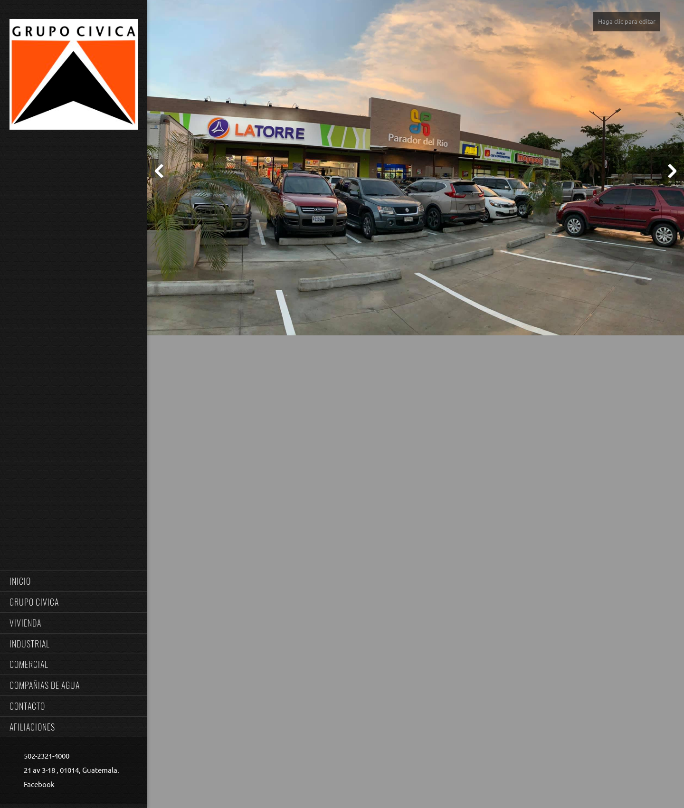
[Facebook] (37, 785)
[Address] (69, 770)
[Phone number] (44, 756)
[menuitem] (73, 580)
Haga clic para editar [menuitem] (627, 21)
